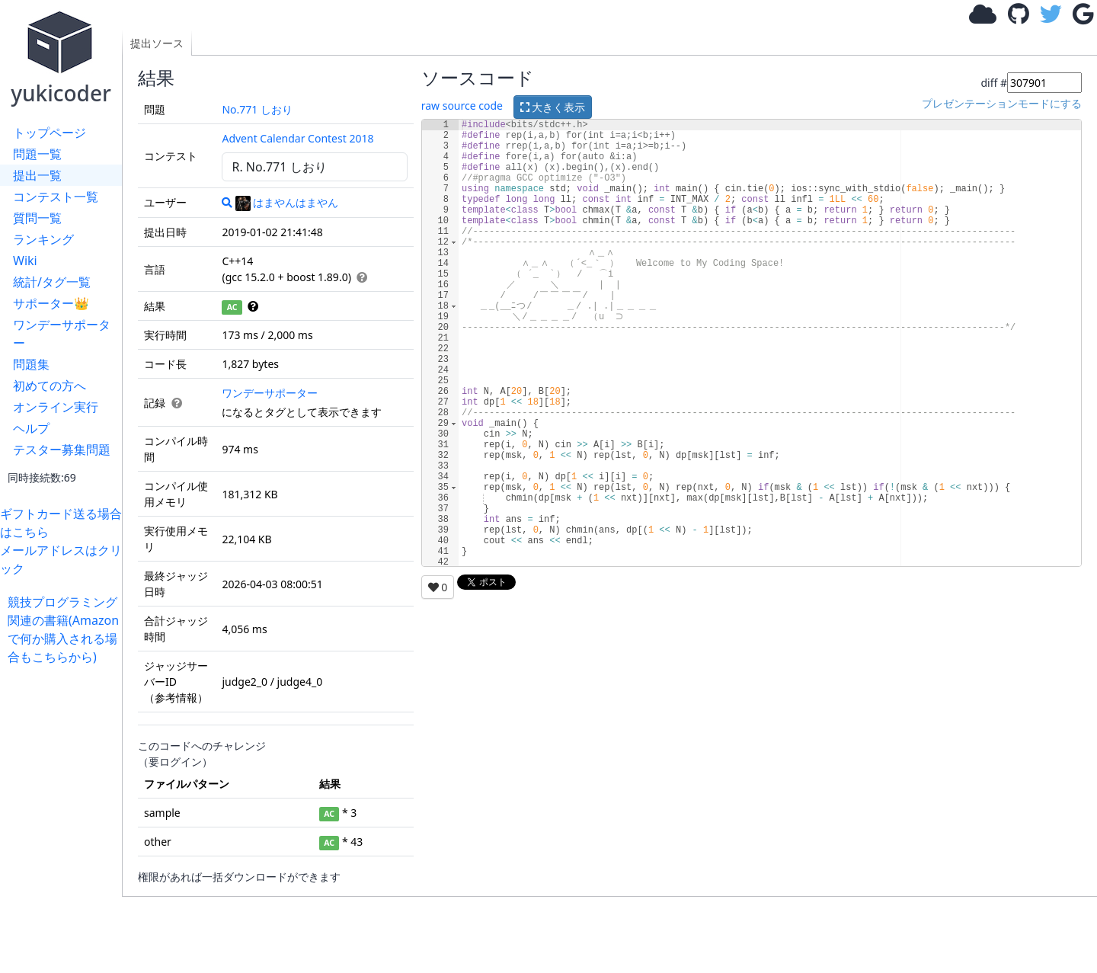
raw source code (462, 105)
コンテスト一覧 (55, 196)
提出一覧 (37, 175)
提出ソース (157, 43)
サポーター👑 (51, 303)
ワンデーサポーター (61, 333)
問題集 (31, 364)
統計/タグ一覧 (52, 282)
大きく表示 (553, 107)
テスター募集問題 (61, 449)
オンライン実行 (55, 406)
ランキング (43, 239)
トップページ (49, 132)
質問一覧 (37, 218)
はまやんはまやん (286, 202)
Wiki (25, 260)
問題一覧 (37, 154)
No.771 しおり (257, 109)
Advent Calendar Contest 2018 (297, 138)
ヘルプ (31, 428)
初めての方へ (49, 385)
